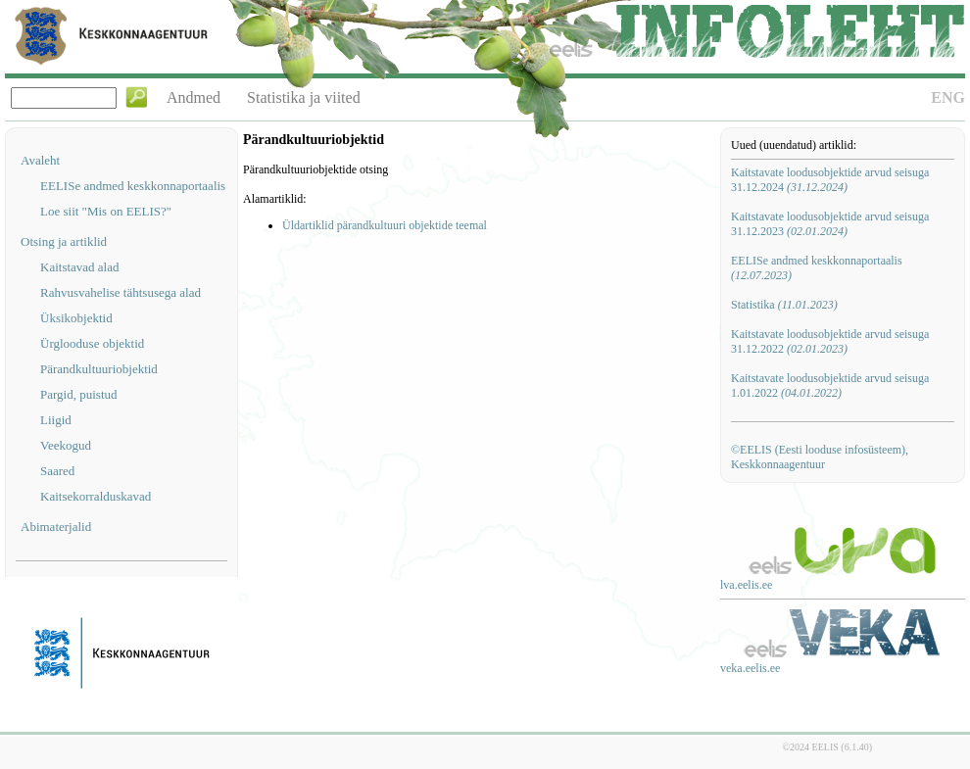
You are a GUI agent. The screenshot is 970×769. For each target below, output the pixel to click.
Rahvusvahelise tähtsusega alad (120, 292)
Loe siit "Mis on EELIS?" (105, 211)
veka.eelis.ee (750, 668)
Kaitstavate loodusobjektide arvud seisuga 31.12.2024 (830, 180)
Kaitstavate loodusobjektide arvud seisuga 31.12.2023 (830, 224)
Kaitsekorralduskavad (95, 496)
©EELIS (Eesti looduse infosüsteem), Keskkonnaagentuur (819, 457)
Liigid (56, 419)
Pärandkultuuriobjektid (99, 368)
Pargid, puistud (79, 394)
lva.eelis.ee (746, 585)
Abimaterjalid (56, 526)
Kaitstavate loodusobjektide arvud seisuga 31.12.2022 (830, 341)
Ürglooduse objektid (92, 343)
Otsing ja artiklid (64, 241)
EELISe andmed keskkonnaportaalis (132, 185)
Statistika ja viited (304, 97)
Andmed (193, 97)
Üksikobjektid (76, 318)
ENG (948, 97)
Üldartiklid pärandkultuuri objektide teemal (384, 225)
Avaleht (40, 160)
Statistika (784, 305)
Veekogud (65, 445)
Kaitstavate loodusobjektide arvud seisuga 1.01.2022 (830, 385)
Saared (57, 470)
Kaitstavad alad (80, 267)
